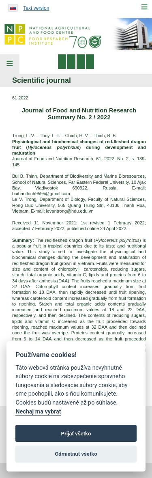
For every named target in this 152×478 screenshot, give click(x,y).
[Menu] (144, 7)
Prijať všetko (76, 434)
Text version (36, 8)
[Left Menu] (9, 64)
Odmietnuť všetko (76, 454)
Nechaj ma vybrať (38, 411)
